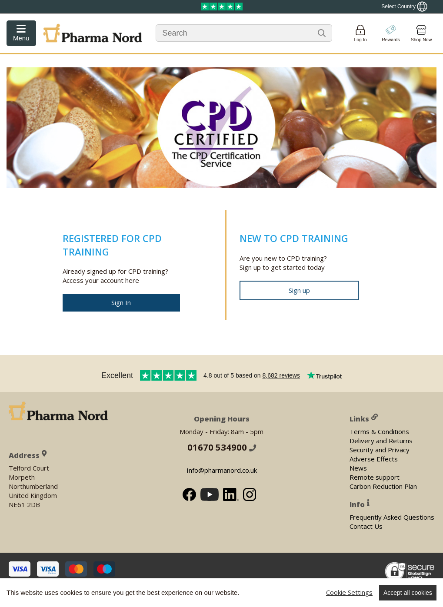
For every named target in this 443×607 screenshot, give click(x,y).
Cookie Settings (349, 592)
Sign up (299, 290)
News (358, 468)
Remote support (375, 477)
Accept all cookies (407, 592)
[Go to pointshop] (391, 33)
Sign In (121, 302)
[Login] (360, 33)
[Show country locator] (404, 6)
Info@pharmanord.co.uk (222, 470)
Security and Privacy (380, 449)
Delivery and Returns (381, 440)
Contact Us (366, 526)
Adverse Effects (374, 458)
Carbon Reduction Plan (383, 486)
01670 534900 (221, 447)
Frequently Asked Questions (392, 517)
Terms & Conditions (379, 431)
